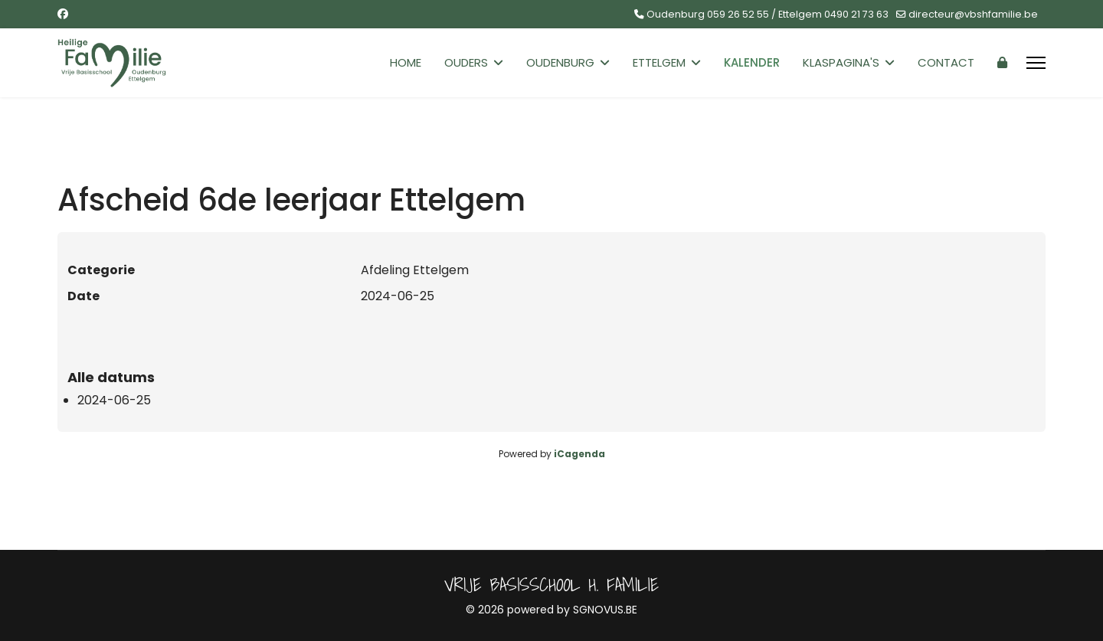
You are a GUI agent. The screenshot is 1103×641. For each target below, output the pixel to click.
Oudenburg (560, 62)
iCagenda (579, 453)
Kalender (752, 62)
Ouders (466, 62)
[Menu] (1036, 62)
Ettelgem (659, 62)
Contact (946, 62)
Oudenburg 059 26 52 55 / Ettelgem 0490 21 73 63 (767, 14)
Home (405, 62)
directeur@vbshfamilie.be (973, 14)
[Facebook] (62, 13)
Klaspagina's (841, 62)
